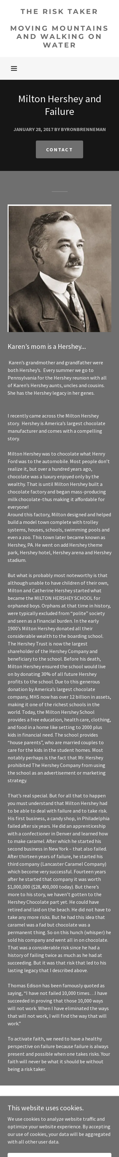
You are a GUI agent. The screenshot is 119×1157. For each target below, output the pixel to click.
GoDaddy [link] (71, 1122)
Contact (59, 149)
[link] (59, 28)
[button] (14, 68)
